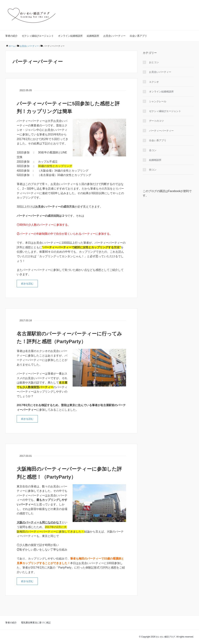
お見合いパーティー (114, 35)
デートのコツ (156, 120)
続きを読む (27, 283)
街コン (152, 169)
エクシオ (154, 81)
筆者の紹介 (11, 35)
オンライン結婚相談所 (70, 35)
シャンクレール (157, 101)
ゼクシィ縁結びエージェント (38, 35)
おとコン (154, 62)
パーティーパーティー (161, 130)
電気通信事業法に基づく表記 (36, 622)
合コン (152, 150)
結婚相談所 (93, 35)
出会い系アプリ (138, 35)
